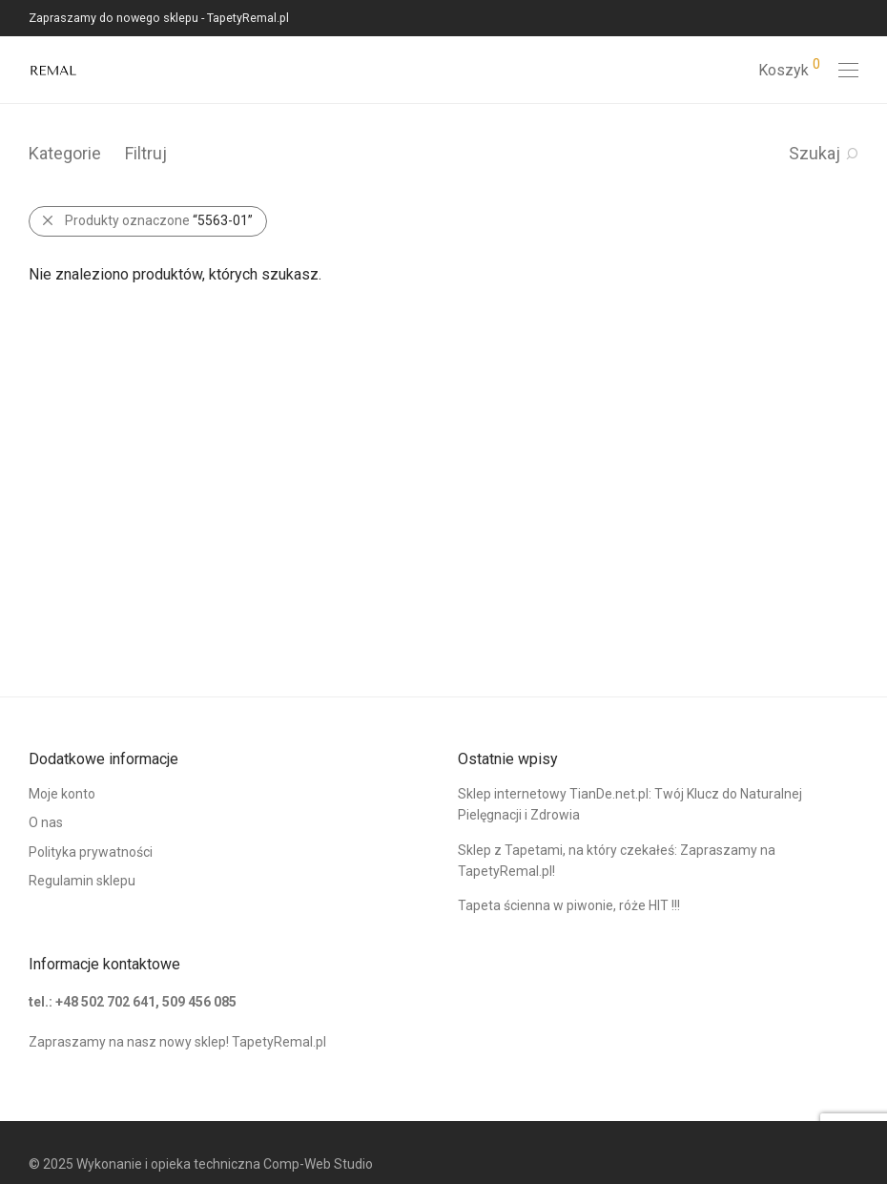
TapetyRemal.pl (279, 1041)
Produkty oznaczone (159, 220)
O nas (46, 822)
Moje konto (62, 793)
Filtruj (146, 153)
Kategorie (65, 153)
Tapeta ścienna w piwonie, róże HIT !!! (569, 905)
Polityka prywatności (91, 852)
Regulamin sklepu (82, 880)
